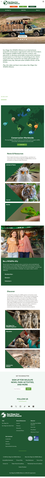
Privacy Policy (19, 460)
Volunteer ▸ (8, 281)
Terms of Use (39, 460)
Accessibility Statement (8, 460)
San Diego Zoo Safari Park (8, 425)
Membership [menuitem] (32, 6)
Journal (8, 200)
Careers (7, 441)
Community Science (9, 365)
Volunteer (8, 443)
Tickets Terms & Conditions (18, 463)
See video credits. (4, 96)
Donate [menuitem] (13, 6)
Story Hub (33, 427)
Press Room (33, 429)
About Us (38, 10)
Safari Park (23, 10)
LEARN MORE (22, 36)
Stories (8, 204)
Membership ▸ (9, 274)
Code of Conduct (22, 467)
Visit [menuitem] (23, 6)
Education (9, 331)
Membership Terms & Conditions (35, 463)
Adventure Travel (35, 432)
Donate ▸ (7, 277)
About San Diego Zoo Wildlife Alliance (33, 456)
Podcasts (18, 425)
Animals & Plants (11, 165)
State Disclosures (29, 460)
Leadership (8, 439)
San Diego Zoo (8, 10)
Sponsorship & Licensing (11, 446)
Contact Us (5, 463)
